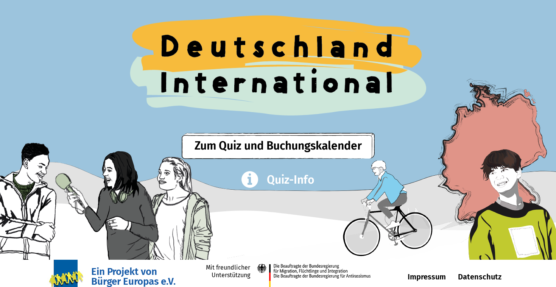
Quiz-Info (278, 180)
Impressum (427, 276)
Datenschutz (479, 276)
